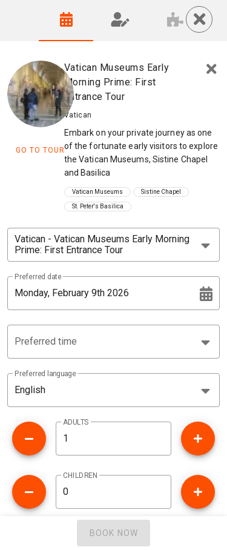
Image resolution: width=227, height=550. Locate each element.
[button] (113, 342)
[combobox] (113, 245)
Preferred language (45, 373)
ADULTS (76, 422)
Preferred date (38, 277)
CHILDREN (80, 475)
